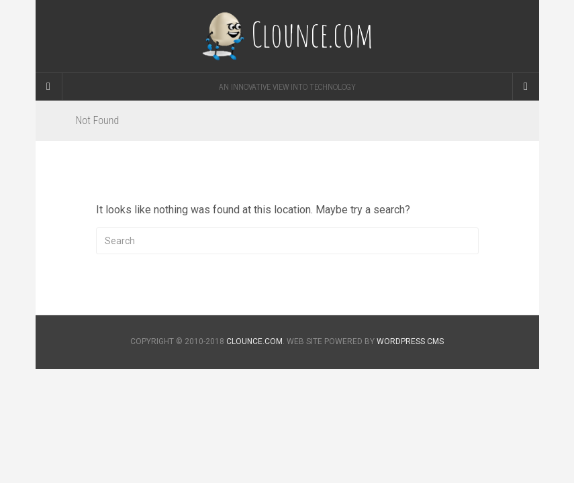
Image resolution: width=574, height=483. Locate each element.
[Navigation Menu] (525, 86)
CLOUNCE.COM (254, 341)
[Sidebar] (49, 86)
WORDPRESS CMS (410, 341)
